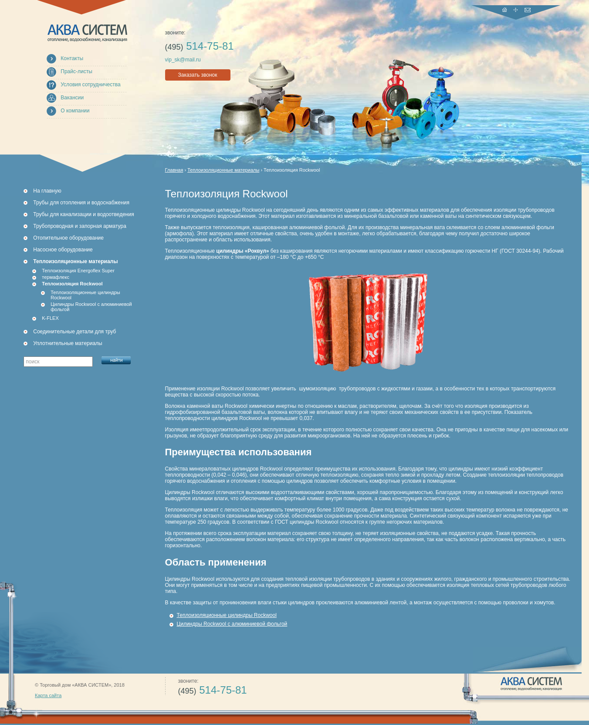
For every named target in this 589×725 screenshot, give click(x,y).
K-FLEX (50, 318)
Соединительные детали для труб (74, 332)
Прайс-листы (76, 71)
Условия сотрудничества (90, 84)
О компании (75, 111)
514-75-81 (199, 46)
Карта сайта (48, 695)
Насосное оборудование (62, 250)
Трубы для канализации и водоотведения (83, 214)
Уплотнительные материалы (67, 343)
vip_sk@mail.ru (183, 60)
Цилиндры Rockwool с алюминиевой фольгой (91, 307)
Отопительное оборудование (68, 238)
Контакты (72, 58)
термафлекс (55, 277)
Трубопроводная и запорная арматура (79, 226)
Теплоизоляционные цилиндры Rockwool (85, 295)
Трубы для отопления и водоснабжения (81, 203)
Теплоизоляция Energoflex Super (78, 270)
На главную (47, 191)
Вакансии (72, 98)
